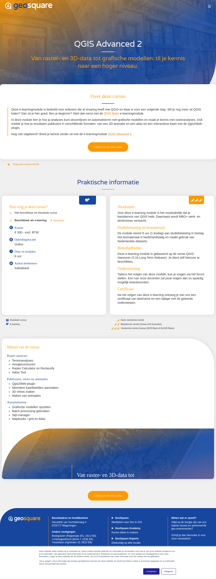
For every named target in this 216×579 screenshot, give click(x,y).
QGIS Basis (112, 113)
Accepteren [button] (151, 571)
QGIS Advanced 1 (120, 134)
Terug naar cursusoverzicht (23, 164)
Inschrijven (58, 221)
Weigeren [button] (168, 571)
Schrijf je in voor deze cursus (108, 147)
